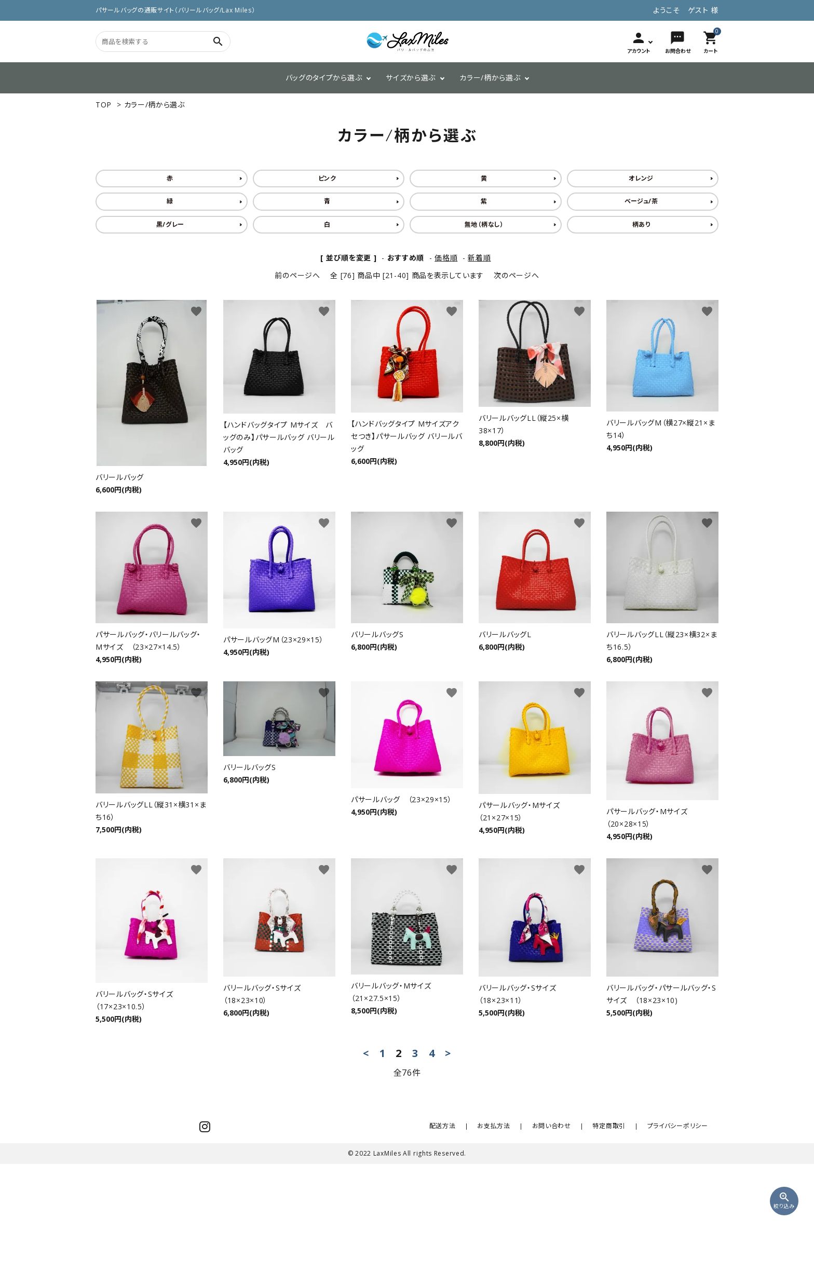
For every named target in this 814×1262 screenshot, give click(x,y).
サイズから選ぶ (411, 78)
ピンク (327, 178)
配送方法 (472, 1217)
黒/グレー (170, 224)
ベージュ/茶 (641, 201)
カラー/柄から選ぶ (489, 78)
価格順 (446, 258)
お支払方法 (517, 1217)
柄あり (641, 224)
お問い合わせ (567, 1217)
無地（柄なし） (484, 224)
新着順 (479, 258)
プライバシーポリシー (680, 1217)
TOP (104, 104)
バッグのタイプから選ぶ (324, 78)
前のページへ (297, 275)
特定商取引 (619, 1217)
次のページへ (516, 275)
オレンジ (641, 178)
